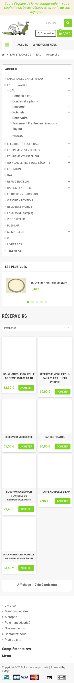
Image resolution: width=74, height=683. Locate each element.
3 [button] (37, 302)
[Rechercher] (57, 23)
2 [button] (32, 302)
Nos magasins (15, 628)
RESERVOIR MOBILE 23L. (19, 437)
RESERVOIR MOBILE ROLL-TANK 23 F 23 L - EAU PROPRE (55, 378)
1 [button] (28, 302)
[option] (37, 285)
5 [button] (46, 302)
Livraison (11, 605)
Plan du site (13, 640)
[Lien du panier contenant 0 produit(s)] (64, 33)
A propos (11, 617)
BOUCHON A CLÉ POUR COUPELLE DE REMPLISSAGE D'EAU (19, 495)
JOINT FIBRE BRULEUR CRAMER (49, 283)
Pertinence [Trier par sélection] (10, 327)
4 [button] (41, 302)
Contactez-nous (15, 634)
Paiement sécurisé (17, 623)
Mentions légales (16, 611)
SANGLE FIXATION (55, 437)
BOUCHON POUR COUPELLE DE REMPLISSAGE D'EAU (19, 376)
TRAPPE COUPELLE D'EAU (55, 491)
